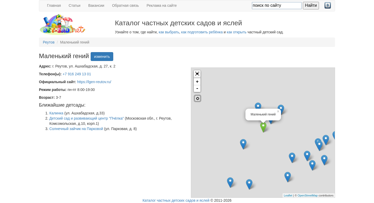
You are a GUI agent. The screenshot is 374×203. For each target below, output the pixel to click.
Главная (54, 5)
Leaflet (288, 195)
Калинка (56, 113)
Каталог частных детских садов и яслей (176, 200)
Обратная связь (125, 5)
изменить (102, 56)
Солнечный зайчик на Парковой (76, 129)
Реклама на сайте (162, 5)
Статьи (74, 5)
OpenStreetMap (308, 195)
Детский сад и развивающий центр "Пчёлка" (86, 118)
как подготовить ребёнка (202, 32)
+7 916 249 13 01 (77, 74)
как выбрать (169, 32)
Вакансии (96, 5)
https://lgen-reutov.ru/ (94, 82)
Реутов (49, 42)
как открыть (236, 32)
